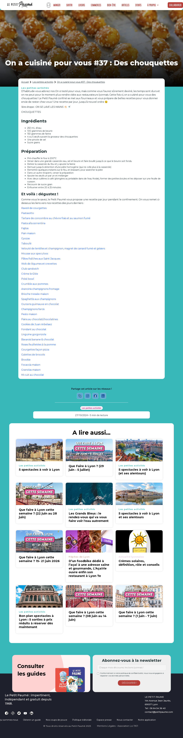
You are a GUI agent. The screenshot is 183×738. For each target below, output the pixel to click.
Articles (125, 5)
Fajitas (25, 228)
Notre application (147, 720)
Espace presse (104, 720)
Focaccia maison (30, 364)
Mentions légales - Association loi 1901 (117, 726)
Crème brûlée (29, 273)
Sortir (69, 5)
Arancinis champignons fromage (40, 289)
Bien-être (111, 5)
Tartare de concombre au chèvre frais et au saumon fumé (55, 218)
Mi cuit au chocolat (32, 374)
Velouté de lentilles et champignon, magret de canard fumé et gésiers (63, 248)
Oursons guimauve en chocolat (40, 304)
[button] (153, 5)
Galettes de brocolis (33, 354)
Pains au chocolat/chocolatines (39, 319)
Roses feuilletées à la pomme (38, 344)
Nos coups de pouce (56, 720)
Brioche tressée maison (35, 294)
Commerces (96, 5)
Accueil (25, 82)
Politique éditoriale (82, 720)
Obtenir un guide (32, 720)
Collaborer (175, 5)
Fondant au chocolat (33, 329)
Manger (56, 5)
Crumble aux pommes (34, 284)
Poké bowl (27, 278)
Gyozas (25, 238)
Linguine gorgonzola (33, 334)
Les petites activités (42, 82)
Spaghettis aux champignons (38, 299)
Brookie (25, 359)
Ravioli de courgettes (34, 208)
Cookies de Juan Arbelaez (36, 324)
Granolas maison (31, 369)
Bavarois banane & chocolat (37, 339)
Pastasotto (27, 213)
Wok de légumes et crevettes (39, 263)
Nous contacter (125, 720)
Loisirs (81, 5)
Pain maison (28, 233)
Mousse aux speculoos (34, 253)
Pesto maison (29, 314)
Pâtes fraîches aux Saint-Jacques (40, 258)
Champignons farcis (32, 309)
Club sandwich (30, 268)
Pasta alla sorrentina (33, 223)
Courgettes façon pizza (35, 349)
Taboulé (26, 243)
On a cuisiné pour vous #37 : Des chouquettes (81, 82)
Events (138, 5)
